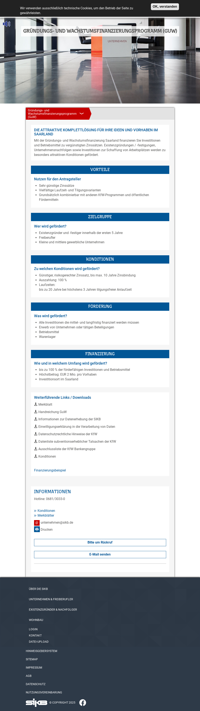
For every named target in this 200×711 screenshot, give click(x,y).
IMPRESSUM (34, 667)
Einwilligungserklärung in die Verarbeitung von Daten (76, 427)
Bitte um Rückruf (100, 542)
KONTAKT (35, 635)
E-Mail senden (100, 554)
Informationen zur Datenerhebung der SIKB (69, 419)
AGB (29, 675)
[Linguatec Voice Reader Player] (16, 24)
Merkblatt (45, 404)
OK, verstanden (165, 4)
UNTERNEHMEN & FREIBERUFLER (51, 599)
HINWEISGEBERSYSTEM (41, 651)
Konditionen (47, 456)
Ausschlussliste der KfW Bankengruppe (66, 449)
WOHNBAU (36, 620)
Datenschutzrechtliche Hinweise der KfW (67, 434)
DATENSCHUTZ (35, 684)
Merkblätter (46, 515)
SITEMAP (32, 659)
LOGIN (33, 629)
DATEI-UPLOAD (39, 641)
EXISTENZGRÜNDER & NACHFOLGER (53, 609)
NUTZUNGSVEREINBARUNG (44, 692)
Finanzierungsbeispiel (50, 470)
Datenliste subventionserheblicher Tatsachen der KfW (77, 441)
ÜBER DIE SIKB (38, 588)
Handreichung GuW (52, 412)
